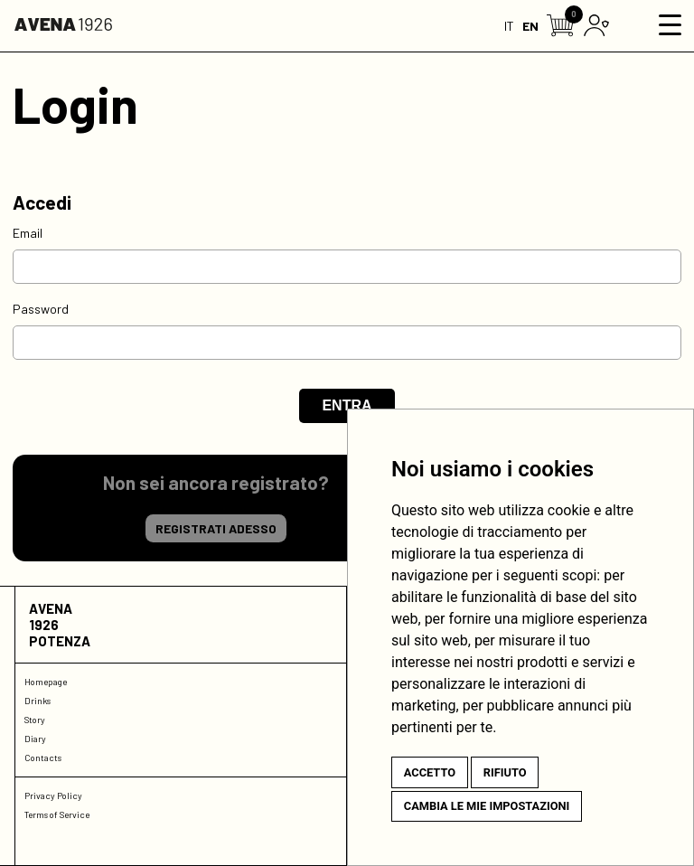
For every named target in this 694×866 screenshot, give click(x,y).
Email (27, 232)
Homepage (45, 681)
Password (41, 308)
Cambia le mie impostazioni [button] (486, 806)
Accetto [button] (429, 772)
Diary (35, 738)
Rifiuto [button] (505, 772)
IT (509, 25)
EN (530, 25)
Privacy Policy (53, 795)
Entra (346, 405)
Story (34, 719)
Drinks (37, 700)
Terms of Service (56, 814)
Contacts (42, 757)
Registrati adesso (216, 528)
